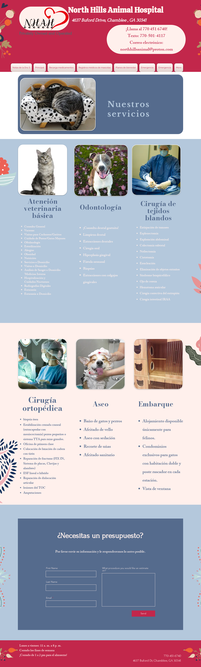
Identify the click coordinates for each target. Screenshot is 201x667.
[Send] (143, 614)
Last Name (51, 582)
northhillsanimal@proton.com (146, 50)
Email (49, 598)
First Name (52, 568)
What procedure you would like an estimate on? (125, 569)
